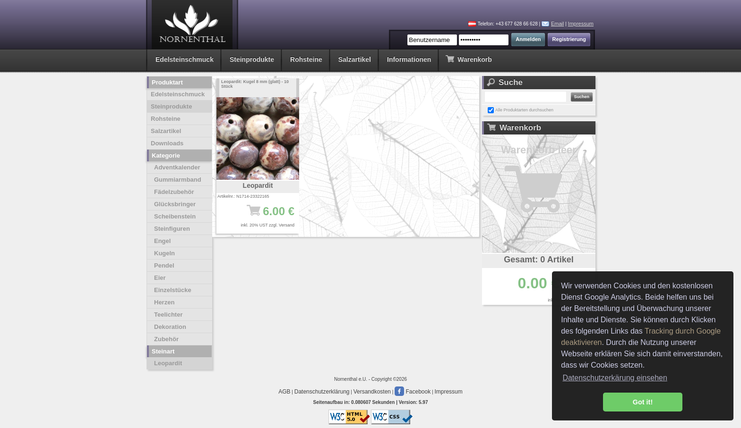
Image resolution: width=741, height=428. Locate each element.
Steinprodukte (252, 59)
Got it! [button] (643, 402)
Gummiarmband (177, 179)
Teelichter (168, 314)
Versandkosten (372, 391)
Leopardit (168, 363)
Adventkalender (177, 167)
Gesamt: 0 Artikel (538, 259)
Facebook (413, 391)
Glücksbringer (175, 204)
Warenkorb (468, 58)
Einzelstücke (172, 290)
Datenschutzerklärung (322, 391)
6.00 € (262, 215)
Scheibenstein (175, 216)
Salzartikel (354, 59)
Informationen (409, 59)
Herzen (164, 302)
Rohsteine (306, 59)
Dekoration (170, 326)
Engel (162, 240)
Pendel (164, 265)
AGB (284, 391)
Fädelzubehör (174, 191)
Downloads (167, 143)
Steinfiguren (172, 228)
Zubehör (166, 339)
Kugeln (164, 253)
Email (557, 23)
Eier (160, 277)
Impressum (581, 23)
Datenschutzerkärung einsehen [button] (614, 378)
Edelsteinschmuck (184, 59)
